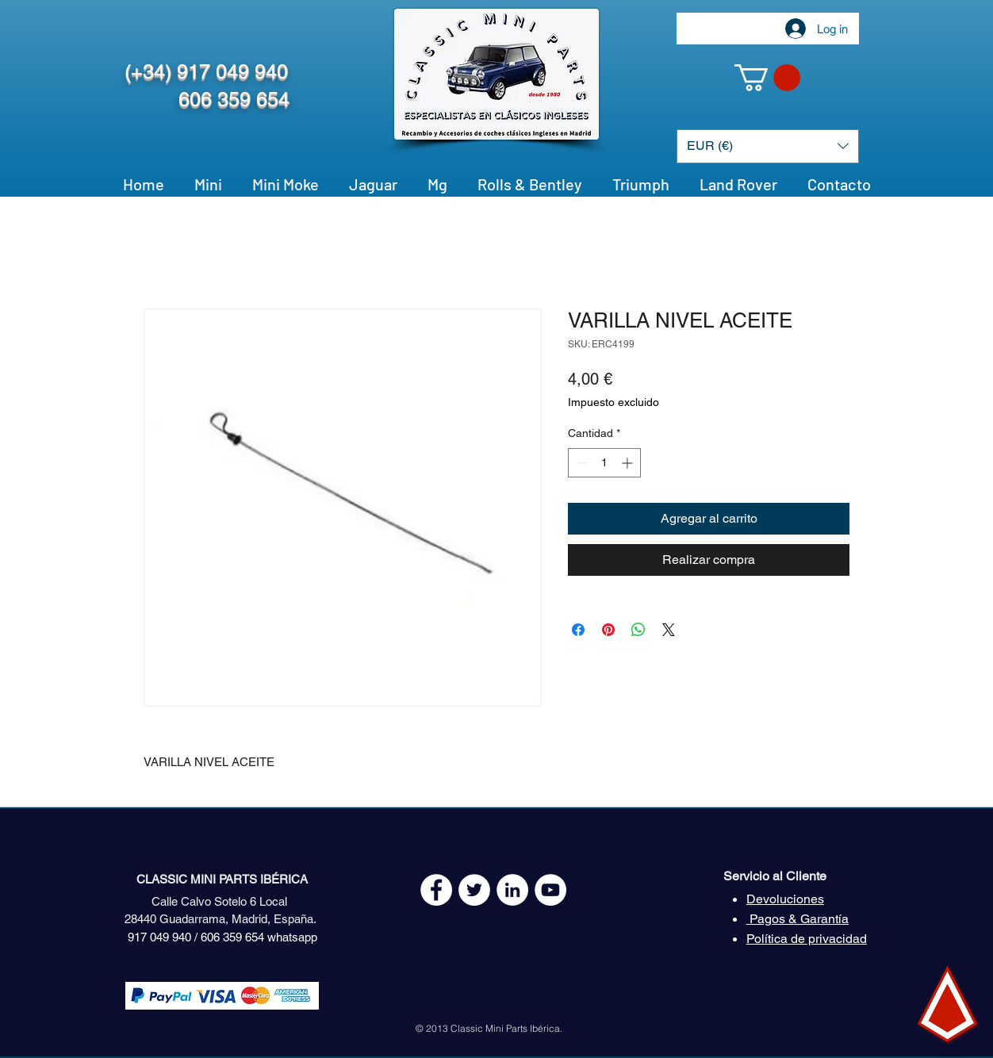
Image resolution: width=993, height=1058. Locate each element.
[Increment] (628, 463)
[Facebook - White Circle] (436, 890)
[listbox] (768, 146)
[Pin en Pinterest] (608, 629)
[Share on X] (668, 629)
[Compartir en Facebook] (578, 629)
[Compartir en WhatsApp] (638, 629)
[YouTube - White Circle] (550, 890)
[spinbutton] (604, 463)
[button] (767, 77)
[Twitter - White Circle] (474, 890)
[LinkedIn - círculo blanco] (512, 890)
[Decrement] (580, 463)
